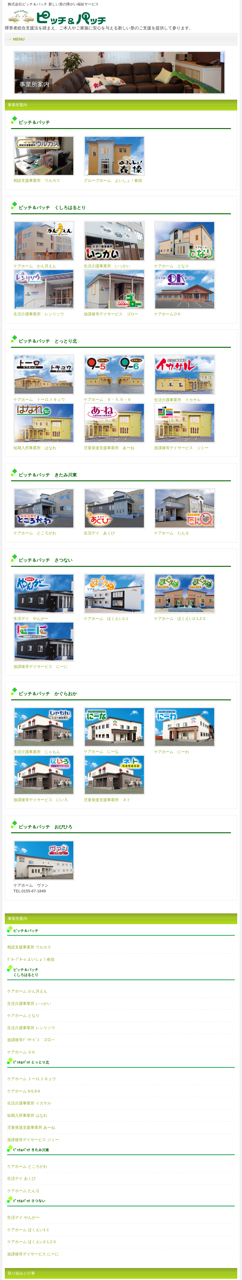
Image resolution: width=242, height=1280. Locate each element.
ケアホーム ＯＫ (21, 1052)
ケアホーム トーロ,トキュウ (31, 1079)
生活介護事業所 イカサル (29, 1103)
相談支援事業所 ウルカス (29, 947)
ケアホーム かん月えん (27, 991)
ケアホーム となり (23, 1015)
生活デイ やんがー (23, 1217)
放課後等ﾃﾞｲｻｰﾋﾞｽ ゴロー (31, 1040)
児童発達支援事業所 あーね (31, 1127)
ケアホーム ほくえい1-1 (28, 1229)
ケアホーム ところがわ (27, 1166)
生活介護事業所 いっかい (29, 1003)
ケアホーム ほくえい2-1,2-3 (31, 1241)
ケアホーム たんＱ (23, 1190)
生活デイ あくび (21, 1178)
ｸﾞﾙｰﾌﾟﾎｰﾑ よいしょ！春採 (30, 959)
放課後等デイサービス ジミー (33, 1139)
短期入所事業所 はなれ (27, 1115)
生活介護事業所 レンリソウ (31, 1028)
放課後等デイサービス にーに (33, 1254)
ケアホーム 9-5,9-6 (23, 1091)
